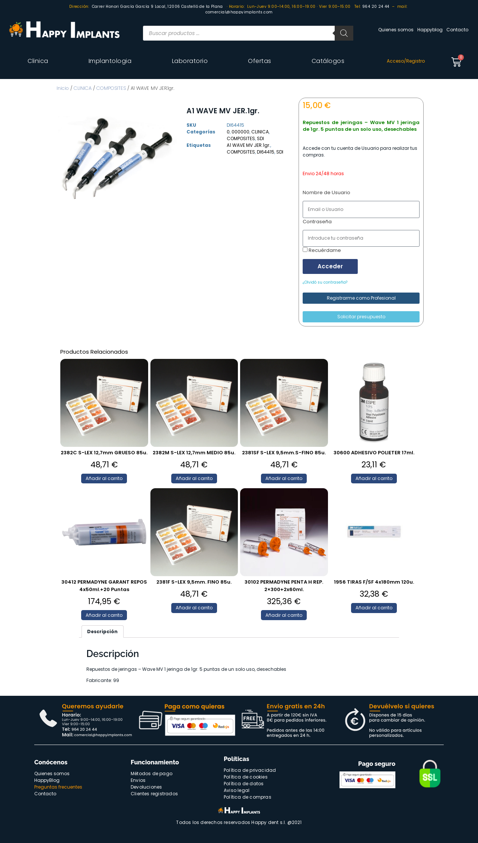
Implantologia (110, 61)
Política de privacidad (250, 770)
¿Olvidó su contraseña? (325, 282)
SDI (260, 138)
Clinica (38, 61)
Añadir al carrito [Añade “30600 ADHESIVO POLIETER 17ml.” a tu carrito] (374, 478)
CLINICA (83, 88)
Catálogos (328, 61)
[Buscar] (344, 33)
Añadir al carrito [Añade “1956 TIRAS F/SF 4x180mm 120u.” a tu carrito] (374, 607)
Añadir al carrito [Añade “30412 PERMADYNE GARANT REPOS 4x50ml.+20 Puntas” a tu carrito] (104, 615)
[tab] (103, 631)
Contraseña (317, 221)
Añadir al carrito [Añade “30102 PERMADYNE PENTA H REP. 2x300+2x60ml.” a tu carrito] (283, 615)
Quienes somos (396, 29)
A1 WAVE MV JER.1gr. (248, 145)
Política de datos (244, 783)
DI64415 (265, 152)
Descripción (102, 631)
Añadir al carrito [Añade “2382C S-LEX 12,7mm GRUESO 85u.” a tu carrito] (104, 478)
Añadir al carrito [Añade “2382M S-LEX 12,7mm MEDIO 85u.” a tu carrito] (194, 478)
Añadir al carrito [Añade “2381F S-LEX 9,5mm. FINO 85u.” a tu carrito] (194, 607)
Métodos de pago (151, 773)
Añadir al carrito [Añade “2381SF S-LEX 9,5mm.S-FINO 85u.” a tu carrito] (283, 478)
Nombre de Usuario (326, 192)
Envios (138, 780)
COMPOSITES (111, 88)
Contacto (457, 29)
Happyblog (430, 29)
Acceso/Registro (406, 61)
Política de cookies (246, 777)
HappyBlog (47, 780)
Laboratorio (190, 61)
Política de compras (247, 797)
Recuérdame (322, 250)
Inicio (63, 88)
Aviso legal (236, 790)
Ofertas (259, 61)
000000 (240, 132)
